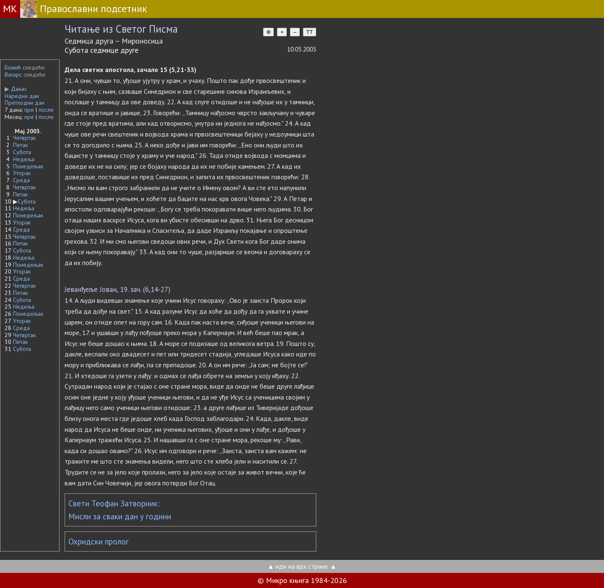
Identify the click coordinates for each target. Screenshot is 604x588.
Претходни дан (24, 102)
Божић (13, 67)
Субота (22, 152)
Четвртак (24, 138)
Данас (16, 89)
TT (309, 32)
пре (29, 109)
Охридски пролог (98, 541)
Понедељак (28, 166)
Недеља (23, 159)
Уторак (22, 173)
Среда (21, 180)
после (46, 109)
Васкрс (13, 74)
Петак (20, 145)
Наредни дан (22, 96)
